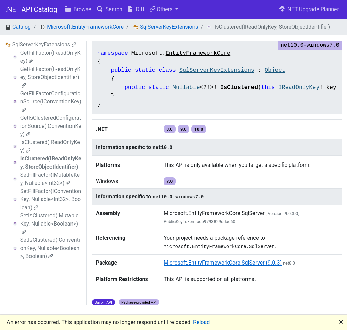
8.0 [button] (169, 129)
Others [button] (162, 9)
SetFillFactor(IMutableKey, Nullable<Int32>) (50, 179)
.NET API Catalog (31, 9)
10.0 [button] (198, 129)
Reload (201, 322)
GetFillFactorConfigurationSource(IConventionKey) (50, 101)
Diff (136, 9)
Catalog (21, 27)
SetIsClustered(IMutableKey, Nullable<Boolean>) (49, 223)
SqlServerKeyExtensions (169, 27)
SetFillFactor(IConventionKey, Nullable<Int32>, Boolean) (50, 199)
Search (109, 9)
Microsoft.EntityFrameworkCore (85, 27)
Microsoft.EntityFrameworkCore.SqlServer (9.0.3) (223, 262)
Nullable (186, 87)
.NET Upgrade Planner (309, 9)
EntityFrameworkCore (198, 53)
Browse (78, 9)
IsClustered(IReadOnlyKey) (50, 146)
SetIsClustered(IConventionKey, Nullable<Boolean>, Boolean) (50, 248)
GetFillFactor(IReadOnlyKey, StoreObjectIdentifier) (50, 77)
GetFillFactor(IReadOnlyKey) (50, 57)
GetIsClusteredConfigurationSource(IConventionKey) (50, 126)
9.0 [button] (183, 129)
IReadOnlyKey (299, 87)
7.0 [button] (169, 181)
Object (275, 70)
